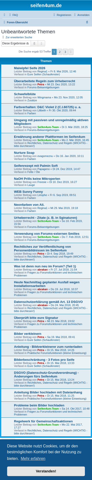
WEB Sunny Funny (28, 192)
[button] (70, 52)
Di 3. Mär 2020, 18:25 (75, 127)
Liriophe (42, 195)
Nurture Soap (24, 153)
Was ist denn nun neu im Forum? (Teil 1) (45, 266)
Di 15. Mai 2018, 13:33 (60, 363)
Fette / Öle (33, 171)
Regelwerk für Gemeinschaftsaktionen (43, 421)
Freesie (41, 182)
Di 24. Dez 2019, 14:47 (66, 169)
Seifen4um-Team (48, 127)
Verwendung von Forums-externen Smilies (46, 233)
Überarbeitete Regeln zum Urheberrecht (44, 81)
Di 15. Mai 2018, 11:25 (60, 395)
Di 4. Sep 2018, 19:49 (60, 253)
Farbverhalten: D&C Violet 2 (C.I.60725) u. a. (47, 107)
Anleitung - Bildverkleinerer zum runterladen (48, 347)
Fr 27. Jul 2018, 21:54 (64, 269)
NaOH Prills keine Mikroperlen (37, 179)
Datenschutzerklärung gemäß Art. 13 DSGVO (48, 302)
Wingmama (44, 97)
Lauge (31, 184)
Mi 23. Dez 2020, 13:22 (61, 84)
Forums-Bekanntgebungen (43, 87)
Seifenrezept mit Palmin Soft (36, 166)
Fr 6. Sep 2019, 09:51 (63, 195)
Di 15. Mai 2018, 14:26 (60, 350)
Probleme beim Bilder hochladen (39, 405)
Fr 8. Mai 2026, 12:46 (63, 71)
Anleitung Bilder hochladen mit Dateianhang (48, 392)
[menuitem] (13, 15)
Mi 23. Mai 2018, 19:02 (61, 321)
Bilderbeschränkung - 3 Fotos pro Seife (44, 360)
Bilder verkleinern (27, 334)
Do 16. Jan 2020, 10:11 (70, 156)
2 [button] (60, 52)
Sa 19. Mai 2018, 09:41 (61, 337)
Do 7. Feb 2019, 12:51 (75, 236)
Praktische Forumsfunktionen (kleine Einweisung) (56, 352)
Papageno (43, 169)
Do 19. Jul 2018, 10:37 (64, 289)
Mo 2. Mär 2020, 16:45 (75, 140)
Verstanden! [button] (46, 471)
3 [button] (65, 52)
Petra (40, 84)
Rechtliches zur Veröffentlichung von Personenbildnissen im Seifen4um (42, 248)
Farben (31, 113)
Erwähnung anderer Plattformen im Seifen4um (49, 137)
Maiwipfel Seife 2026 (29, 68)
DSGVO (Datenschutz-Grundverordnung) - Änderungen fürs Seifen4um (46, 374)
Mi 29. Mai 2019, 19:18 (64, 208)
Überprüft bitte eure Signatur (36, 318)
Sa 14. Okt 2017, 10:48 (76, 408)
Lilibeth (41, 110)
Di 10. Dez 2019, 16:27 (63, 182)
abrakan (42, 269)
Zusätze (32, 100)
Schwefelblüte (25, 94)
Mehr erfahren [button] (33, 458)
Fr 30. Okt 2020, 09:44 (62, 110)
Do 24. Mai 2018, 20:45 (65, 305)
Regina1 (42, 71)
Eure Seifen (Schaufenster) (43, 74)
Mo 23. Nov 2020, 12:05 (68, 97)
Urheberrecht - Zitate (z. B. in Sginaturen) (45, 218)
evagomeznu (45, 156)
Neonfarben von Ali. (29, 205)
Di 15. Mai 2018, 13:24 (60, 379)
